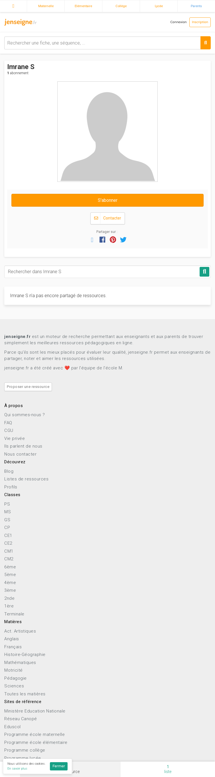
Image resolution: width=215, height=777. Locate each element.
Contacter (107, 218)
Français (13, 646)
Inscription (200, 22)
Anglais (11, 638)
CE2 (8, 543)
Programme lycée (22, 758)
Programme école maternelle (34, 734)
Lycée (159, 6)
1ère (9, 606)
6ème (10, 566)
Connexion (178, 22)
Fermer (58, 766)
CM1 (8, 551)
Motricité (13, 670)
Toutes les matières (25, 694)
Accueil (13, 5)
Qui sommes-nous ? (24, 414)
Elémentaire (83, 6)
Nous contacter (20, 454)
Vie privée (14, 438)
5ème (10, 574)
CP (7, 527)
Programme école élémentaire (36, 742)
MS (7, 511)
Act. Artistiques (20, 631)
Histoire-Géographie (25, 654)
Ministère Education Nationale (35, 711)
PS (7, 504)
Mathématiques (20, 662)
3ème (10, 590)
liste (167, 769)
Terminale (14, 614)
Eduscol (12, 726)
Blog (8, 471)
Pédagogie (15, 678)
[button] (92, 239)
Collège (121, 6)
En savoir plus (17, 768)
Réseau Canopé (20, 718)
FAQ (8, 422)
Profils (10, 487)
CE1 (8, 535)
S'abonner (107, 200)
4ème (10, 582)
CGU (8, 430)
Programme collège (24, 750)
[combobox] (107, 43)
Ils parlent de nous (23, 446)
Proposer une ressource (28, 387)
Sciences (14, 686)
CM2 (8, 558)
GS (7, 519)
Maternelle (46, 6)
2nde (9, 598)
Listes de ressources (26, 479)
